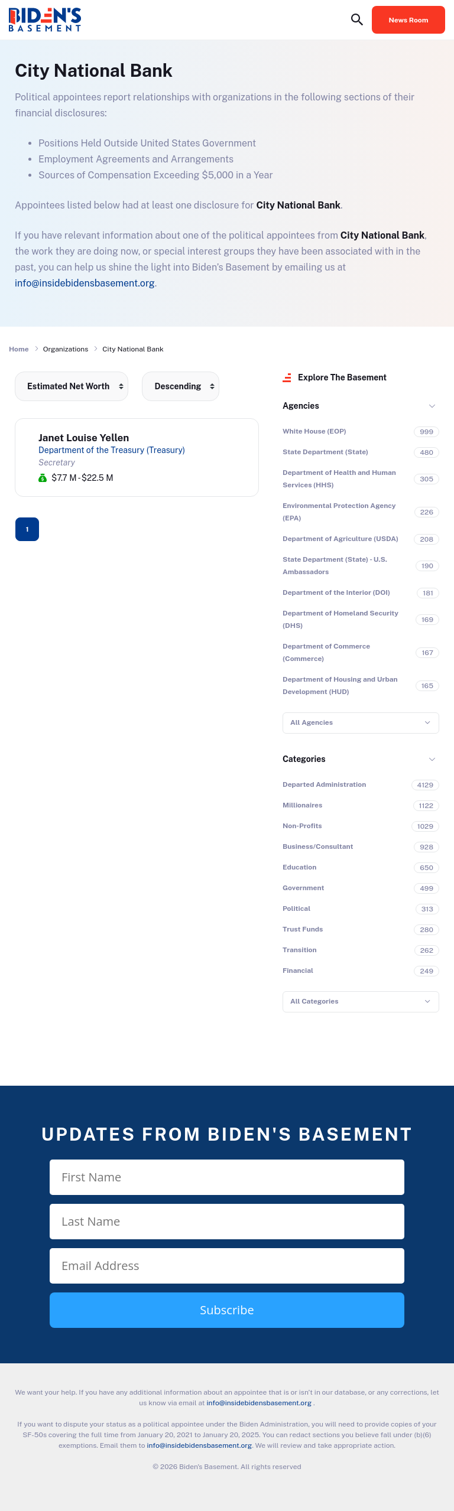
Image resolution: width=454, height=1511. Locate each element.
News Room (409, 20)
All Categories (314, 1001)
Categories (304, 759)
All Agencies (311, 722)
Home (19, 349)
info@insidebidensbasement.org (85, 283)
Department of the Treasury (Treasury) (111, 450)
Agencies (301, 406)
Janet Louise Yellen (83, 438)
